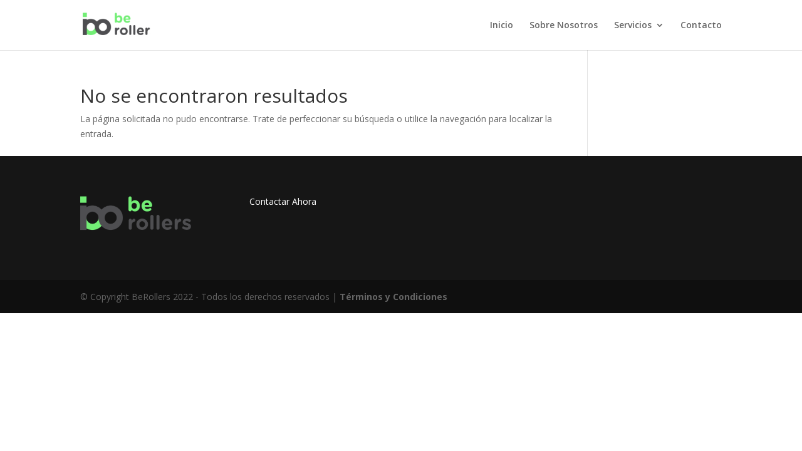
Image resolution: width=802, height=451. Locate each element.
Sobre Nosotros (563, 26)
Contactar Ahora (282, 201)
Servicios (633, 26)
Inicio (501, 26)
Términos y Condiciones (393, 297)
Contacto (701, 26)
